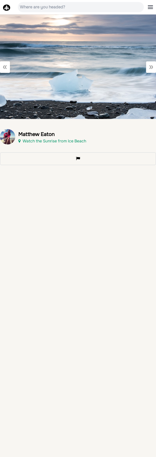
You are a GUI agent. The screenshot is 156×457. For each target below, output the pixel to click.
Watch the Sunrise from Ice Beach (52, 141)
